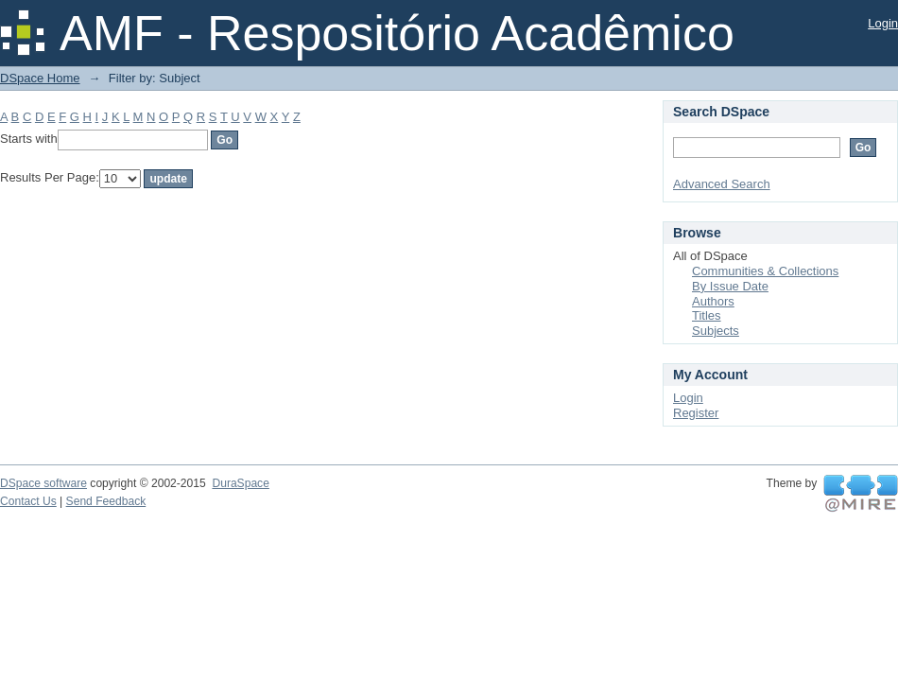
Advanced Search (721, 184)
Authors (713, 301)
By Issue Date (730, 286)
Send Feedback (106, 501)
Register (695, 413)
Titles (706, 315)
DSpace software (43, 483)
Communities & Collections (765, 271)
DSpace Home (40, 78)
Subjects (715, 330)
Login (883, 23)
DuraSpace (240, 483)
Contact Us (28, 501)
